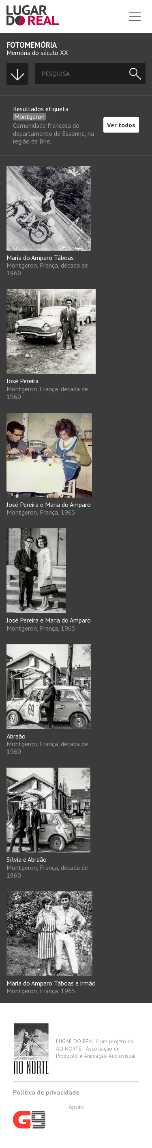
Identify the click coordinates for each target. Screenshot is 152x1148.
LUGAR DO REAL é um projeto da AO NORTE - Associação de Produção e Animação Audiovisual (74, 1048)
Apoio (48, 1116)
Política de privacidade (46, 1092)
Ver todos (121, 125)
